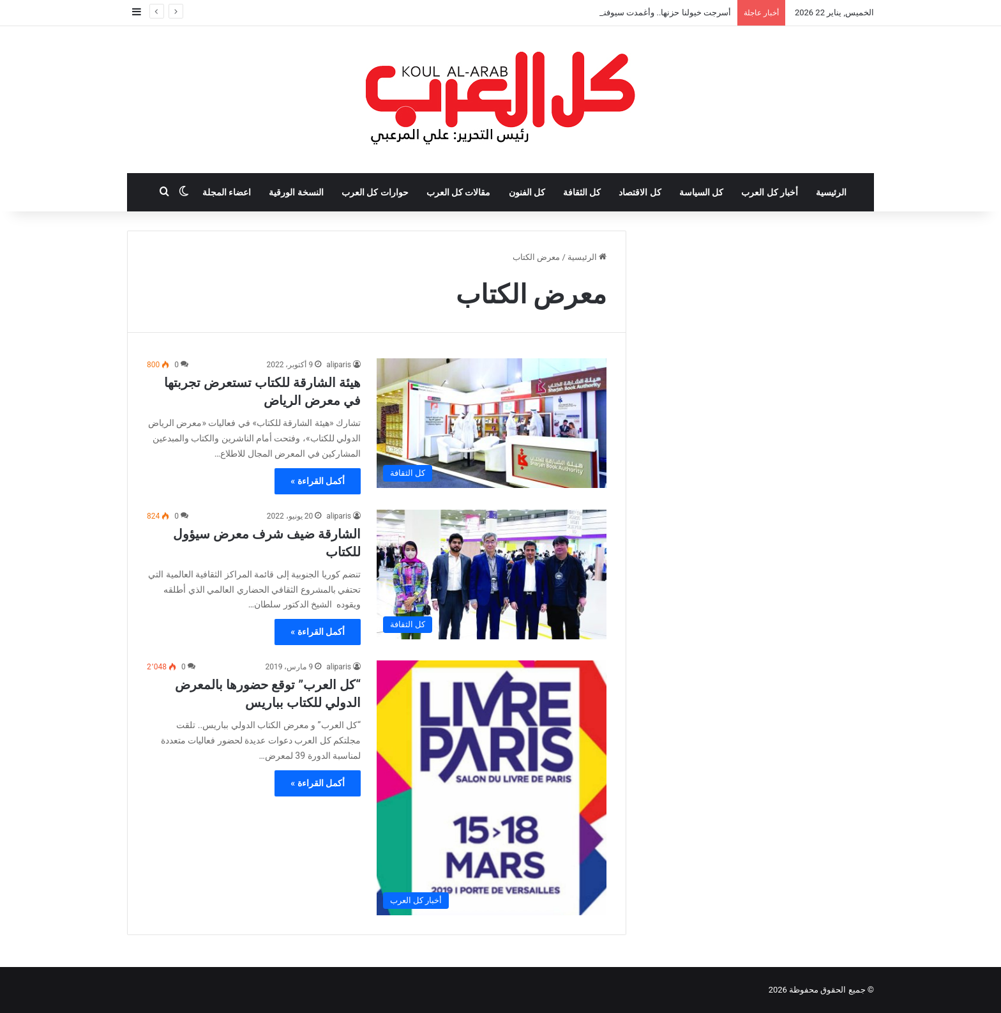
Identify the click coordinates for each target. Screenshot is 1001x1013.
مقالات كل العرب (458, 192)
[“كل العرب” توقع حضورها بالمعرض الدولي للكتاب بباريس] (491, 787)
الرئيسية (831, 192)
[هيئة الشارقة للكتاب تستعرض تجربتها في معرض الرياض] (491, 423)
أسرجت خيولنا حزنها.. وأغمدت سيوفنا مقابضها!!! (648, 12)
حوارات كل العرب (375, 192)
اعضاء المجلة (226, 192)
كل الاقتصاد (640, 192)
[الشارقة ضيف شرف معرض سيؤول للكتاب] (491, 574)
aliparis (338, 364)
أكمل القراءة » (317, 481)
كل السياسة (701, 192)
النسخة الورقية (296, 192)
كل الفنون (527, 192)
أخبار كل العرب (769, 192)
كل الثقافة (582, 192)
